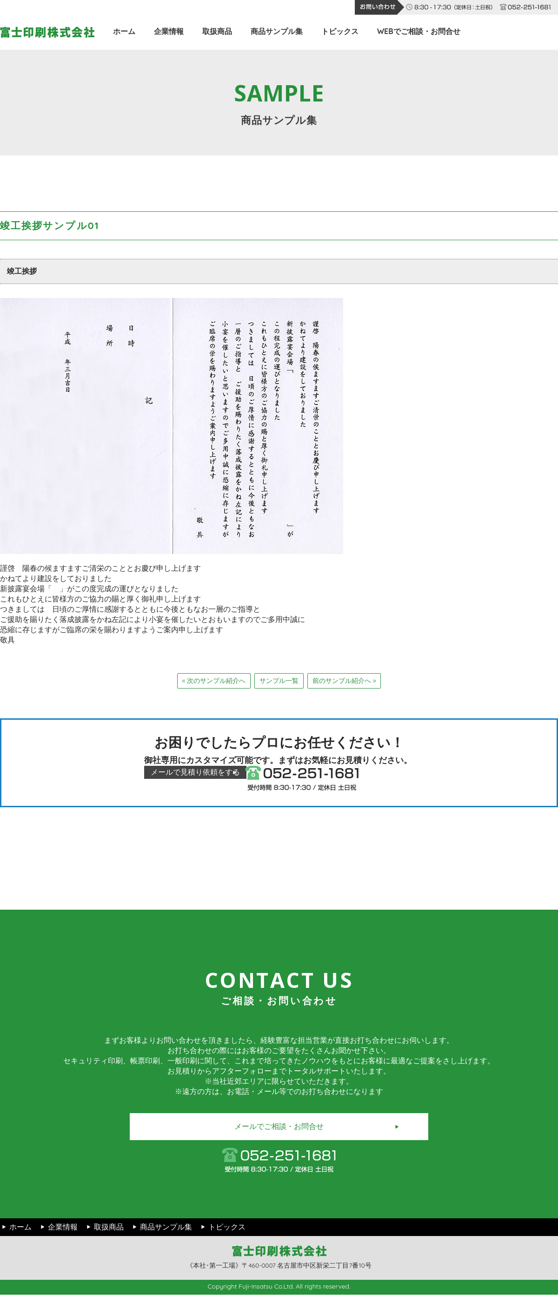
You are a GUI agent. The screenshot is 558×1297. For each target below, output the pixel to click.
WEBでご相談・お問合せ (418, 31)
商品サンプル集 (277, 31)
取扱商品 (217, 31)
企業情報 (169, 31)
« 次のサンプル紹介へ (214, 680)
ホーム (124, 31)
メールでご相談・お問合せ (279, 1128)
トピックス (340, 31)
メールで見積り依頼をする (207, 772)
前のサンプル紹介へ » (344, 680)
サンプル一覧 (279, 680)
